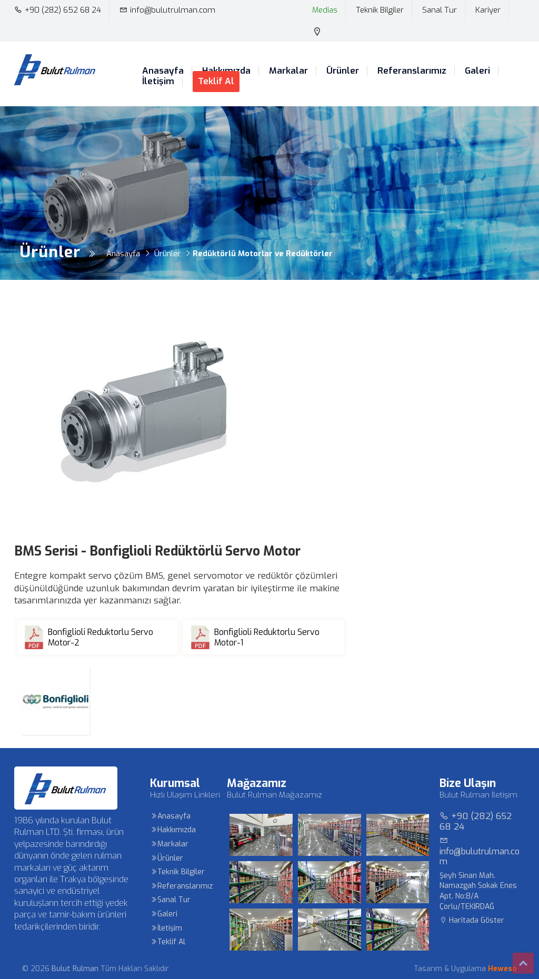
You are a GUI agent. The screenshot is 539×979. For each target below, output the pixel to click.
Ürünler (342, 71)
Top (523, 963)
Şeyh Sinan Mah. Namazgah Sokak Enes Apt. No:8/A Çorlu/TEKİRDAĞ (478, 891)
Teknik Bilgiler (380, 10)
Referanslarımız (411, 71)
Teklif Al (216, 81)
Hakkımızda (173, 830)
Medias (324, 10)
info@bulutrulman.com (167, 10)
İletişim (158, 81)
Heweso (502, 969)
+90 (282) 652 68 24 (57, 10)
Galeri (477, 71)
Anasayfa (163, 71)
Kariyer (488, 10)
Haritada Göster (472, 920)
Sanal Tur (439, 10)
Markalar (288, 71)
